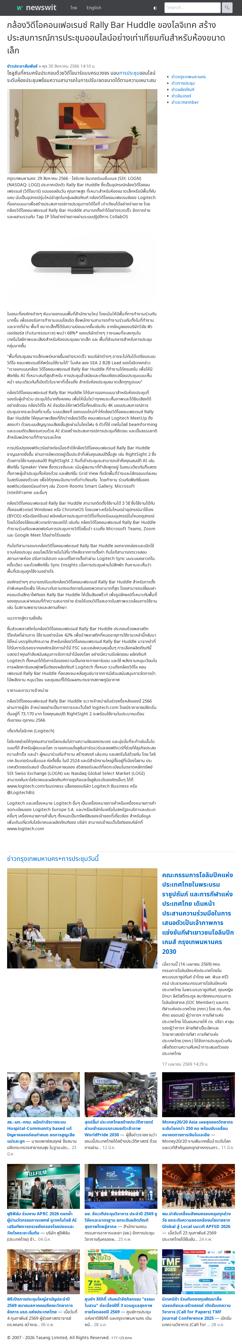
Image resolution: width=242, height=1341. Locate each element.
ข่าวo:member (185, 102)
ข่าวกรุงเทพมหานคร (189, 77)
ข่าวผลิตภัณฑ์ (183, 90)
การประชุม (129, 73)
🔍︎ (227, 7)
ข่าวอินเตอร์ (181, 96)
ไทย (74, 8)
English (93, 8)
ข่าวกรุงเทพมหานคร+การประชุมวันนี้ (53, 859)
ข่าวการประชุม (183, 83)
